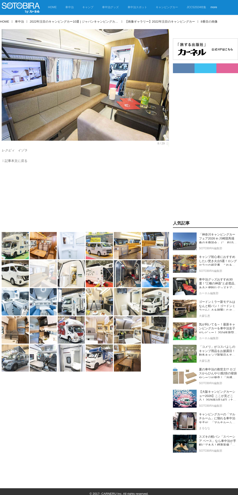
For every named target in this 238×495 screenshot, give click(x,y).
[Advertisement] (84, 198)
